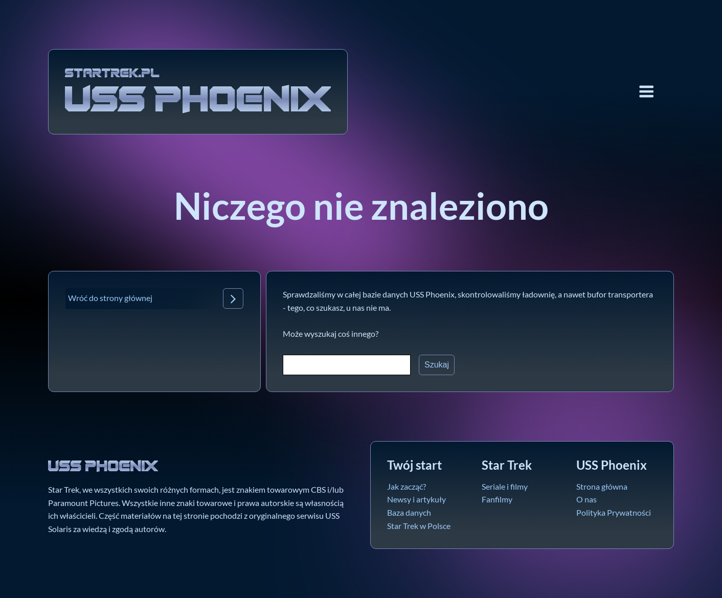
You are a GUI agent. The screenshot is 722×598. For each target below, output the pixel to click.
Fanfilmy (497, 499)
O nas (586, 499)
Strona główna (601, 486)
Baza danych (409, 512)
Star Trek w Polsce (418, 526)
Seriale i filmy (505, 486)
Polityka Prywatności (613, 512)
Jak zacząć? (406, 486)
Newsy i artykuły (416, 499)
